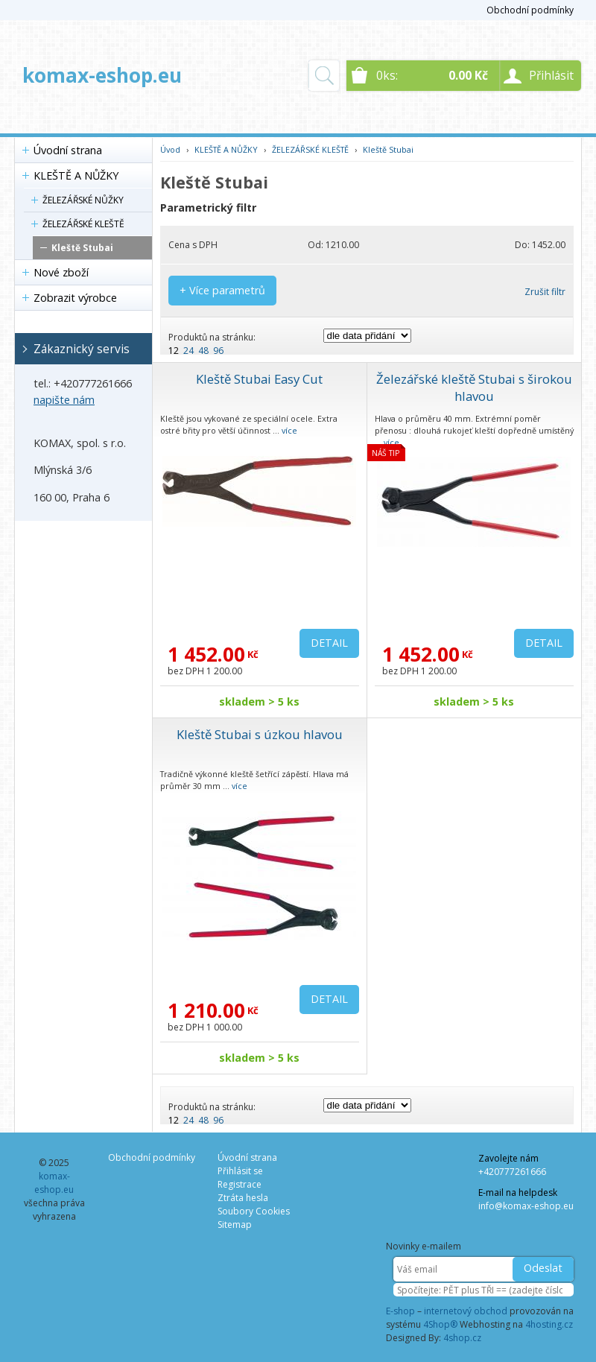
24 (188, 350)
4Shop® (440, 1324)
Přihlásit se (240, 1171)
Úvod (170, 149)
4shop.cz (462, 1337)
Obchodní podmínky (530, 10)
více (289, 430)
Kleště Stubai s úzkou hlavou (260, 734)
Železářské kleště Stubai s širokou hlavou (474, 387)
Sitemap (235, 1224)
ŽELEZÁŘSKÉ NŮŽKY (83, 200)
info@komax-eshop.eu (526, 1206)
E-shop (400, 1311)
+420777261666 (512, 1171)
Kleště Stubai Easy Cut (259, 378)
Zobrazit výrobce (75, 298)
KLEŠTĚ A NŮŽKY (76, 175)
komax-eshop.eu (102, 75)
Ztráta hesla (243, 1197)
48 (203, 350)
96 (218, 350)
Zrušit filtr (544, 291)
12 (173, 350)
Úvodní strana (68, 150)
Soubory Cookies (254, 1211)
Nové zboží (61, 272)
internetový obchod (465, 1311)
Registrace (239, 1184)
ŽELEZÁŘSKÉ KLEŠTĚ (83, 224)
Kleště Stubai (82, 247)
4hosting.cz (549, 1324)
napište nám (64, 400)
